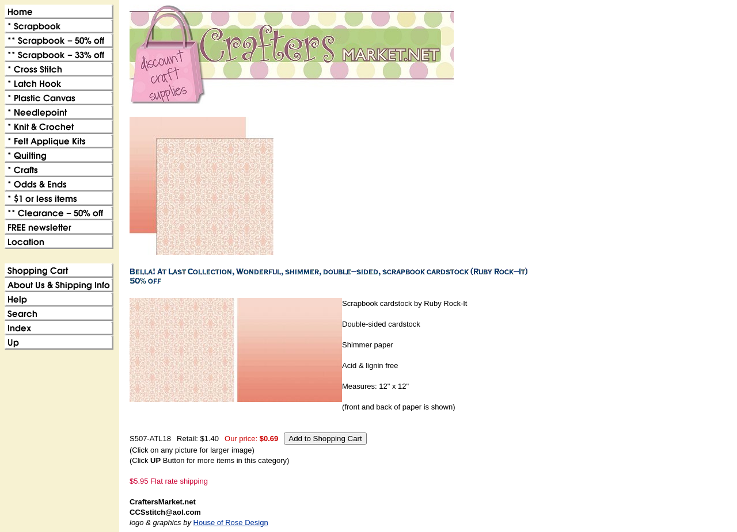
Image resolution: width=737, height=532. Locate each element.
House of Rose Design (230, 522)
